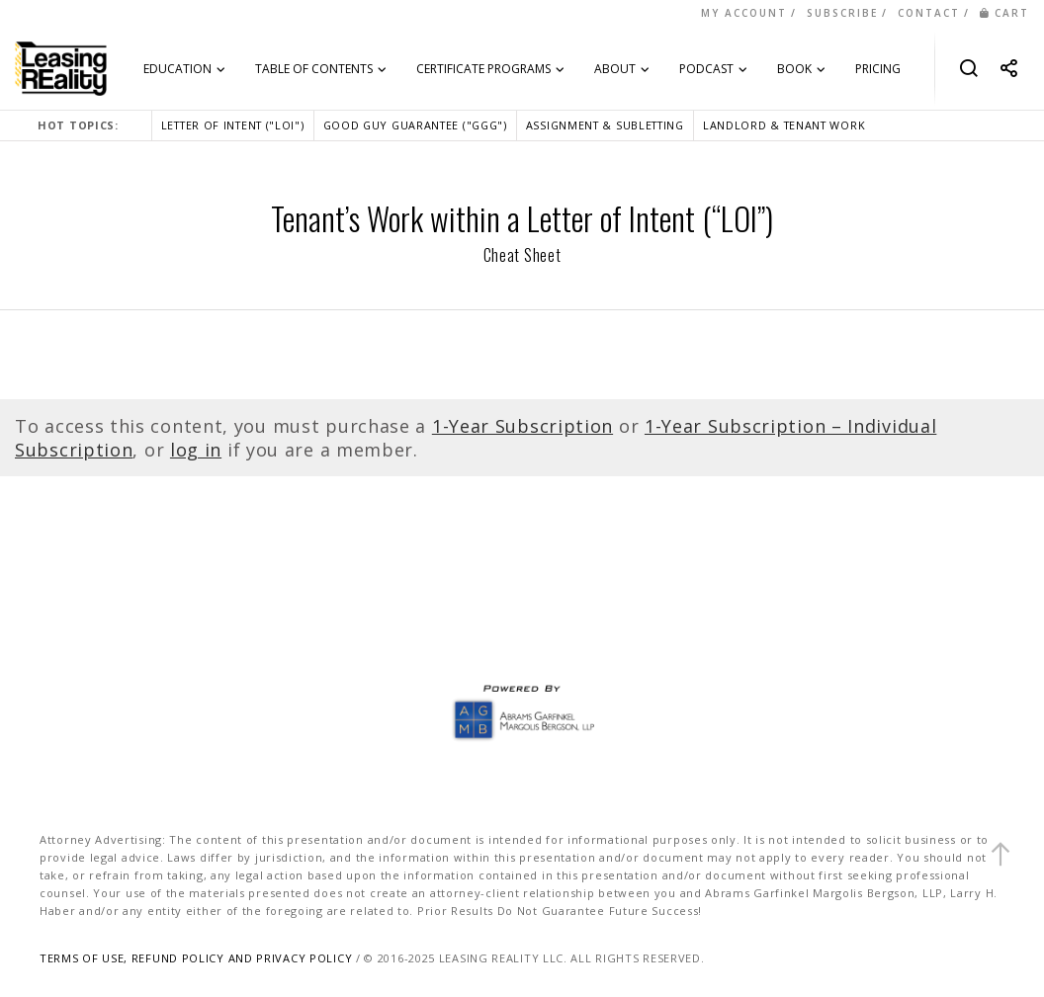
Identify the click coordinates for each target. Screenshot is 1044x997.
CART (1004, 13)
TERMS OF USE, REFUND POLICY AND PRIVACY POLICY (196, 958)
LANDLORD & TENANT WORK (784, 125)
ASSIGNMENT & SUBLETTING (605, 125)
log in (195, 449)
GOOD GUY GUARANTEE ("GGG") (415, 125)
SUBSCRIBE (842, 13)
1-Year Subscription (522, 426)
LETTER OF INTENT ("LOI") (232, 125)
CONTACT (929, 13)
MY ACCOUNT (744, 13)
